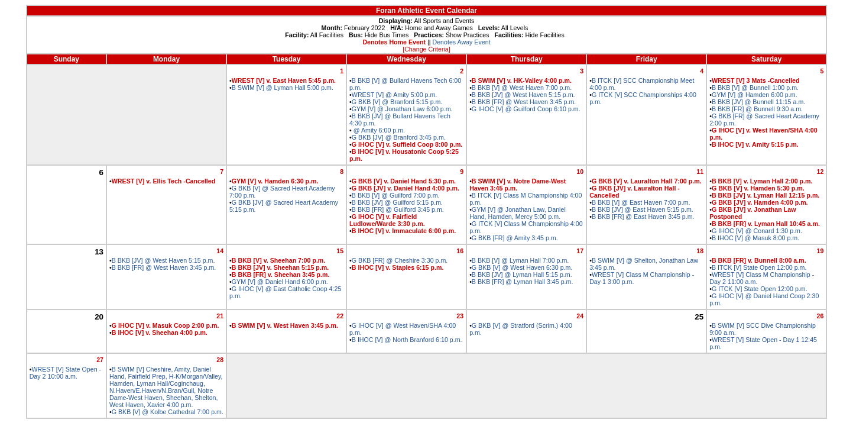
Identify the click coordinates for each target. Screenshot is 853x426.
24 (579, 316)
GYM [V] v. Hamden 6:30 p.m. (275, 181)
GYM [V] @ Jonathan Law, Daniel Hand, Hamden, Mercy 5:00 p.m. (517, 213)
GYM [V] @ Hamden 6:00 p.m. (754, 94)
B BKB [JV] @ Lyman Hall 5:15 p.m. (522, 274)
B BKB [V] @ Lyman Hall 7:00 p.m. (520, 260)
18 (699, 250)
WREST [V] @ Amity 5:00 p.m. (394, 94)
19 (819, 250)
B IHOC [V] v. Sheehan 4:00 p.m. (159, 332)
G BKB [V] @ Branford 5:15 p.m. (397, 101)
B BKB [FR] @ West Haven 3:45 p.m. (524, 101)
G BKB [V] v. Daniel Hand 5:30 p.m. (404, 181)
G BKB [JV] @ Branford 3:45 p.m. (399, 137)
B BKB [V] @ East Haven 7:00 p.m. (641, 202)
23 (459, 316)
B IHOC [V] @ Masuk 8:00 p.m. (755, 237)
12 (819, 171)
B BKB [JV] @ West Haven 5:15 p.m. (523, 94)
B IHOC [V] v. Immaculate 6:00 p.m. (404, 230)
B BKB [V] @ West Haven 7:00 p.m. (522, 87)
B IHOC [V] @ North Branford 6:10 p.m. (407, 339)
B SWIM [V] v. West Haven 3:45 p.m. (285, 325)
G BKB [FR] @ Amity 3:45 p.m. (515, 237)
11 (699, 171)
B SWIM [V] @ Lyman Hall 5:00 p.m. (282, 87)
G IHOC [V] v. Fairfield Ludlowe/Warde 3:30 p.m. (387, 220)
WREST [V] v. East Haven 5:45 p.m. (284, 80)
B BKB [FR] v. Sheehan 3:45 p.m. (281, 274)
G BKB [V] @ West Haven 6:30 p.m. (522, 267)
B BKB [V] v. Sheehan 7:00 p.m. (279, 260)
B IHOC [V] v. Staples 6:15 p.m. (398, 267)
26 (819, 316)
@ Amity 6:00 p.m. (378, 130)
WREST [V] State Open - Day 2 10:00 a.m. (65, 373)
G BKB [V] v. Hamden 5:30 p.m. (758, 188)
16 (459, 250)
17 (579, 250)
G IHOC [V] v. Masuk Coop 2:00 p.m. (165, 325)
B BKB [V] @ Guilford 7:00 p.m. (396, 195)
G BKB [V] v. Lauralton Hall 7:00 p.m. (647, 181)
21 (219, 316)
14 (219, 250)
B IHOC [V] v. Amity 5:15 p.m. (755, 144)
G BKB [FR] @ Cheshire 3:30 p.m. (399, 260)
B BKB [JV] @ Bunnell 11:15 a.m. (758, 101)
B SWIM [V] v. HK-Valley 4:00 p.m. (522, 80)
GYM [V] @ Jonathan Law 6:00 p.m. (402, 108)
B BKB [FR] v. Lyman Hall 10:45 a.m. (766, 223)
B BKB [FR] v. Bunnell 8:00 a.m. (759, 260)
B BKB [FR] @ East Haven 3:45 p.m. (643, 216)
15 (339, 250)
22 (339, 316)
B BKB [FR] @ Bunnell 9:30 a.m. (757, 108)
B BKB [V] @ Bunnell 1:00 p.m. (755, 87)
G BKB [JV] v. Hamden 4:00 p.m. (760, 202)
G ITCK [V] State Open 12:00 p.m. (759, 288)
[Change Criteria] (426, 49)
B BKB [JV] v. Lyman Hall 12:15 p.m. (765, 195)
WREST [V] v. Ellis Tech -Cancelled (163, 181)
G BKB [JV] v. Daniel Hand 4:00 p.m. (405, 188)
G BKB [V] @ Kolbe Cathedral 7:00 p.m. (167, 411)
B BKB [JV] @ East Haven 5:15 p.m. (642, 209)
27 (99, 359)
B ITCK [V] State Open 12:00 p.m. (759, 267)
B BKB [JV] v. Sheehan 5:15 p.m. (280, 267)
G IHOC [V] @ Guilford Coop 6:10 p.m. (526, 108)
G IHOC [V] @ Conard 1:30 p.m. (757, 230)
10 (579, 171)
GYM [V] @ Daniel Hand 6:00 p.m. (280, 281)
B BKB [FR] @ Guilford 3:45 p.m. (398, 209)
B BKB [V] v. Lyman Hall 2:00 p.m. (762, 181)
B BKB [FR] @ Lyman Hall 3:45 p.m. (522, 281)
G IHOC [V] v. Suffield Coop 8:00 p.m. (407, 144)
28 (219, 359)
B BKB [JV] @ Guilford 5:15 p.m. (397, 202)
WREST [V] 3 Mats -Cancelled (756, 80)
